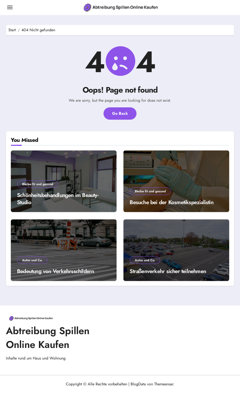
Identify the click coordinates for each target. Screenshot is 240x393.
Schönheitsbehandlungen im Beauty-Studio (57, 198)
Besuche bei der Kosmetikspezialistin (171, 202)
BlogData (138, 384)
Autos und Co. (32, 260)
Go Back (120, 113)
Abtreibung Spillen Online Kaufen (47, 338)
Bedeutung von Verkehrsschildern (55, 271)
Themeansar (163, 384)
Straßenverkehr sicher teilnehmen (168, 271)
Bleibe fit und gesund (37, 184)
